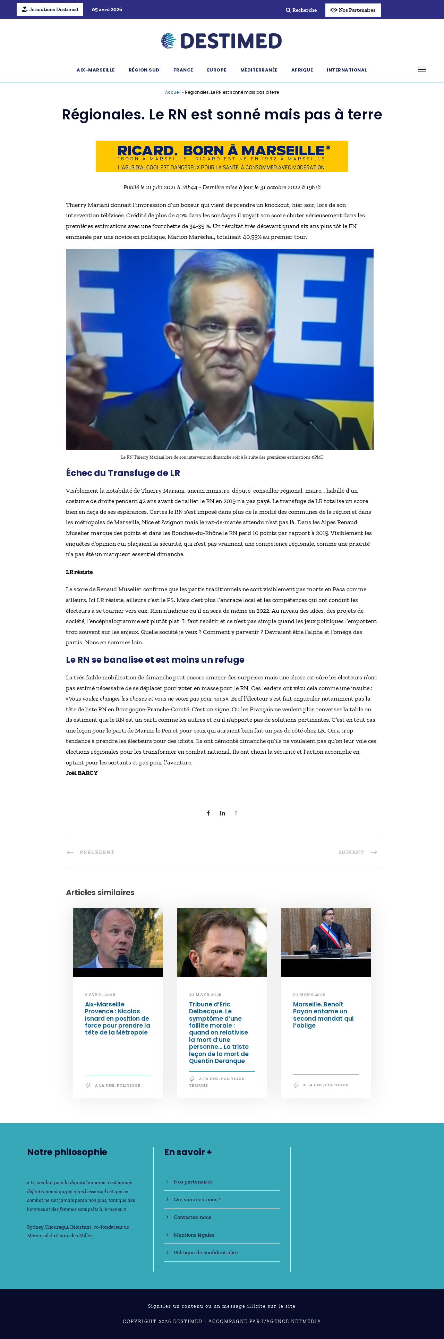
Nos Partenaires (353, 10)
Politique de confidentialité (206, 1252)
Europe (217, 70)
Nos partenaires (193, 1181)
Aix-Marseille (96, 70)
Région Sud (144, 70)
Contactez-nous (192, 1217)
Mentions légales (194, 1234)
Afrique (302, 70)
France (183, 70)
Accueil (173, 92)
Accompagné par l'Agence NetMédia (264, 1321)
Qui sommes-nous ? (197, 1199)
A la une (105, 1085)
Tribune (198, 1085)
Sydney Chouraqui (47, 1227)
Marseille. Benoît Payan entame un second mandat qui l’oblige (323, 1015)
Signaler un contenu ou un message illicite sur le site (222, 1306)
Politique (128, 1085)
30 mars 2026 (205, 994)
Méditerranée (259, 70)
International (347, 70)
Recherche (301, 10)
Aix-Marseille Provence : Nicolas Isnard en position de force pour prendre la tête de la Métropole (117, 1018)
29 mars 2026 (309, 994)
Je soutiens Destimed (50, 9)
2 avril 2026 (100, 994)
